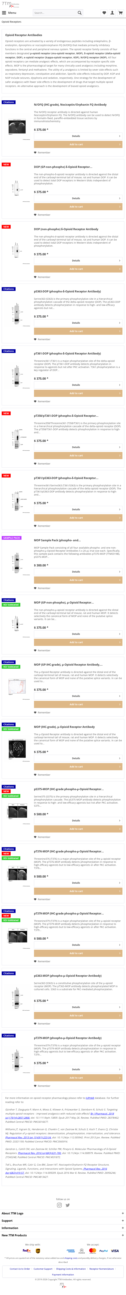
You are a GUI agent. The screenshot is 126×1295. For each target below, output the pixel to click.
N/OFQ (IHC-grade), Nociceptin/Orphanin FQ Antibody (70, 104)
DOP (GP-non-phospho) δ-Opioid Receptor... (63, 167)
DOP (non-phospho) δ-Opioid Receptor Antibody (66, 229)
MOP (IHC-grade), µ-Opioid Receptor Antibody (64, 727)
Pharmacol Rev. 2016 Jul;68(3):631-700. (39, 1153)
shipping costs (71, 1258)
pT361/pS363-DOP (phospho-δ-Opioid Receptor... (66, 478)
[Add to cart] (78, 144)
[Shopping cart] (120, 12)
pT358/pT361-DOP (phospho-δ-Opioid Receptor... (66, 416)
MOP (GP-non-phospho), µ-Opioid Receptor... (64, 602)
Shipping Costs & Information (71, 1268)
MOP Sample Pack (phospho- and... (57, 540)
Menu (9, 12)
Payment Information (63, 1274)
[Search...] (58, 12)
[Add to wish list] (42, 153)
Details (96, 135)
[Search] (79, 12)
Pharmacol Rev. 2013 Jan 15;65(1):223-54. (28, 1137)
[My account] (112, 12)
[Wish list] (104, 12)
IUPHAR (90, 1098)
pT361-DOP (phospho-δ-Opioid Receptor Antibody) (67, 353)
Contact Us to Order (20, 1268)
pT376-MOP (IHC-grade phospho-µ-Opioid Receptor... (69, 851)
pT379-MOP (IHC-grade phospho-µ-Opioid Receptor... (69, 913)
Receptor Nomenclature (101, 1268)
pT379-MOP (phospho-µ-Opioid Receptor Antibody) (67, 1038)
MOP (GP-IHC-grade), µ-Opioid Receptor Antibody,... (68, 664)
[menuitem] (9, 12)
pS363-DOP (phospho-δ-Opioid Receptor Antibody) (67, 291)
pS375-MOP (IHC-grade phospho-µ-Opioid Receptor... (69, 789)
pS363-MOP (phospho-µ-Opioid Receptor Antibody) (67, 976)
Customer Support (43, 1268)
